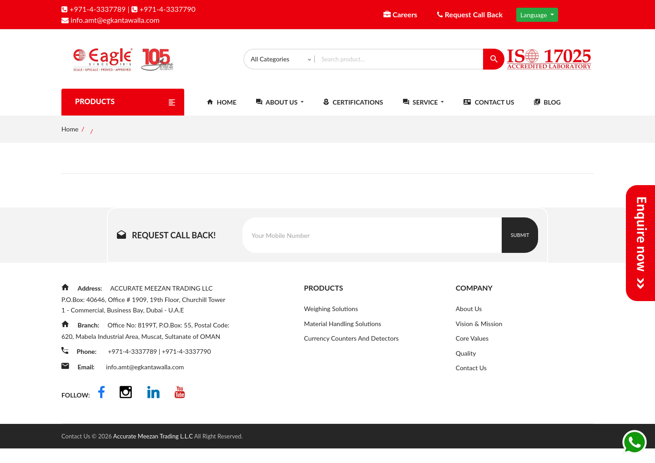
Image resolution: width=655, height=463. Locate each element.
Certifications (353, 110)
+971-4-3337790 (163, 9)
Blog (547, 110)
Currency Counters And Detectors (351, 346)
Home (222, 110)
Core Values (472, 346)
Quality (466, 361)
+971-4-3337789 (93, 9)
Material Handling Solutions (342, 331)
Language (534, 15)
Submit (520, 242)
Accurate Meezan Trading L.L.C (153, 450)
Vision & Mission (479, 331)
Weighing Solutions (331, 316)
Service (423, 110)
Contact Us (489, 110)
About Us (279, 110)
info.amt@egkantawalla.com (110, 19)
